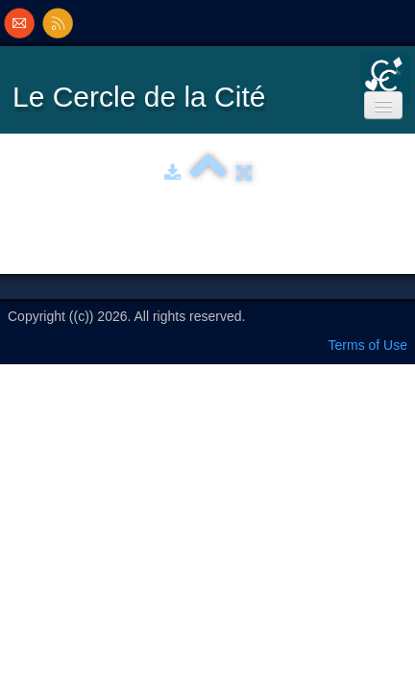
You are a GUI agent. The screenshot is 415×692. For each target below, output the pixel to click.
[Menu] (383, 105)
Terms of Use (368, 345)
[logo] (144, 89)
